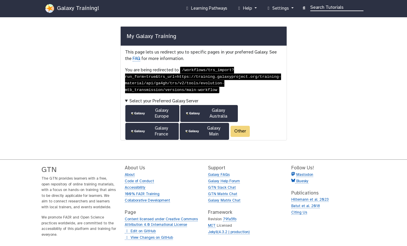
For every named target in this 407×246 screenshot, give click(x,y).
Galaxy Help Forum (224, 181)
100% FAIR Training (142, 194)
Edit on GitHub (140, 231)
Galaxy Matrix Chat (224, 200)
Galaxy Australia (206, 113)
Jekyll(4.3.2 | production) (229, 232)
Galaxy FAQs (219, 175)
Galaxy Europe (149, 113)
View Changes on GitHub (149, 238)
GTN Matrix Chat (222, 194)
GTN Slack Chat (222, 188)
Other (240, 131)
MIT (212, 226)
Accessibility (135, 188)
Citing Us (299, 212)
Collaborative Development (147, 200)
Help (244, 9)
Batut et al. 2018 (305, 206)
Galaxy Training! (72, 8)
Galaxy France (149, 131)
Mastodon (304, 175)
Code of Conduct (139, 181)
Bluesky (302, 181)
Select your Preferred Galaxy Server (163, 101)
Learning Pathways (205, 9)
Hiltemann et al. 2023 (310, 200)
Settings (278, 9)
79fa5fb (229, 219)
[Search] (336, 7)
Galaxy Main (202, 131)
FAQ (136, 58)
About (130, 175)
